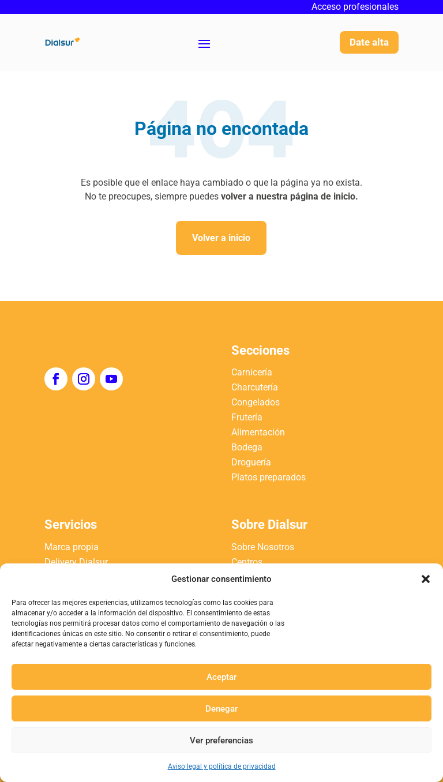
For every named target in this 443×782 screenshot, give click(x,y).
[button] (425, 579)
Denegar (221, 709)
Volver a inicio (221, 237)
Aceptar (221, 677)
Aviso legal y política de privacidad (222, 766)
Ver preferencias (221, 740)
